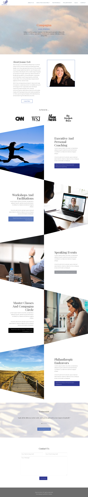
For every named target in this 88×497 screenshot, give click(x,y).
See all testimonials (44, 429)
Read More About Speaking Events (67, 272)
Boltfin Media (48, 494)
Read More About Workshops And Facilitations (21, 219)
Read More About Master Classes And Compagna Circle (20, 330)
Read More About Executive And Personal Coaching (66, 165)
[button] (41, 423)
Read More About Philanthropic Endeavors (66, 383)
